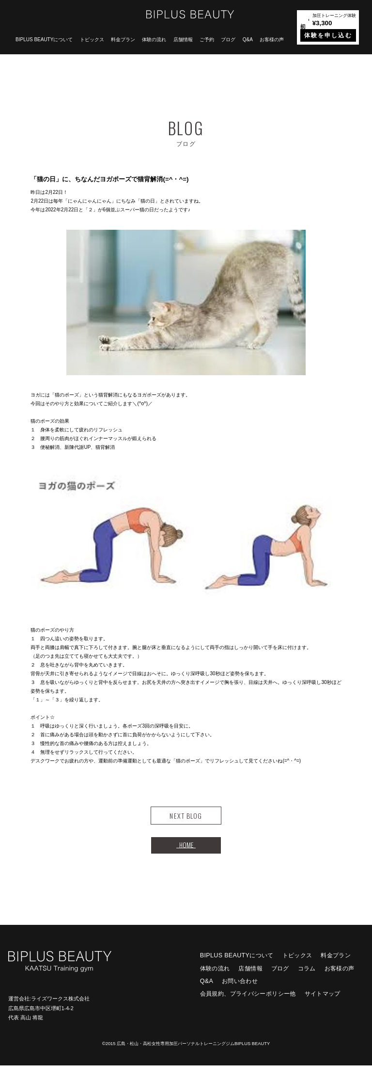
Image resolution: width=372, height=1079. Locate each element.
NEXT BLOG (186, 819)
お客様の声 (272, 39)
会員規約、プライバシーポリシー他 (248, 1007)
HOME (185, 854)
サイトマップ (323, 1007)
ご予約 (207, 39)
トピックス (92, 39)
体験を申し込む (328, 35)
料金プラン (123, 39)
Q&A (248, 39)
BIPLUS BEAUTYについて (44, 39)
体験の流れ (154, 39)
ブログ (228, 39)
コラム (307, 981)
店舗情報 (183, 39)
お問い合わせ (240, 994)
